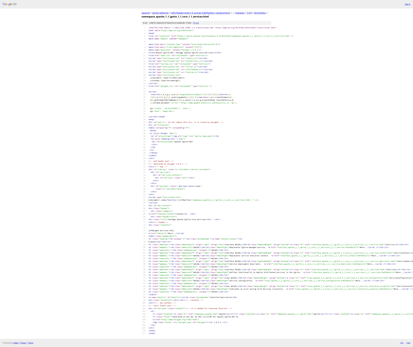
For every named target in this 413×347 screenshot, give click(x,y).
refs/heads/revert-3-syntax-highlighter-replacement (200, 12)
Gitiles (16, 343)
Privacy (23, 343)
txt (401, 343)
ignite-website (160, 12)
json (408, 343)
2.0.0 (249, 12)
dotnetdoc (260, 12)
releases (240, 12)
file (196, 23)
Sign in (407, 4)
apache (146, 12)
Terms (30, 343)
